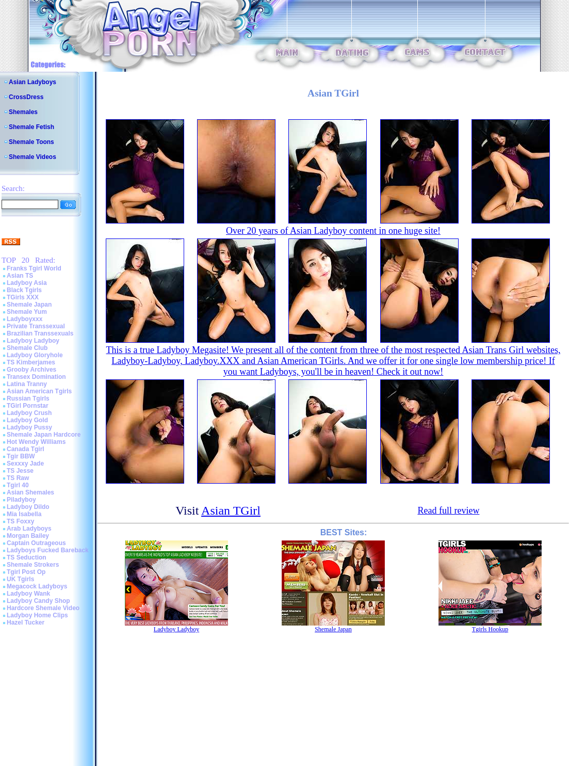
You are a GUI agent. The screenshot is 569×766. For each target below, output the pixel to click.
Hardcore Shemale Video (43, 608)
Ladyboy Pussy (29, 427)
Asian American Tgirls (39, 391)
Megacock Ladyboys (37, 586)
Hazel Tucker (25, 622)
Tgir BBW (21, 456)
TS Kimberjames (31, 362)
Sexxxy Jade (25, 463)
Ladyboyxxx (24, 319)
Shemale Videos (32, 157)
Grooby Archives (31, 369)
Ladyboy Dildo (28, 506)
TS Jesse (20, 470)
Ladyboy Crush (29, 413)
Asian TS (20, 275)
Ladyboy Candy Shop (38, 600)
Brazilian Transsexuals (40, 333)
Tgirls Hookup (490, 629)
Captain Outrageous (36, 543)
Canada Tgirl (25, 449)
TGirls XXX (23, 297)
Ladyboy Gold (27, 420)
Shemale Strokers (33, 564)
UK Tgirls (20, 579)
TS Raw (18, 478)
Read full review (448, 510)
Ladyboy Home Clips (37, 615)
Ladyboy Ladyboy (33, 340)
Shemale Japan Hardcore (43, 434)
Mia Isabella (24, 514)
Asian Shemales (30, 492)
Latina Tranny (27, 384)
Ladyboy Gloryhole (35, 355)
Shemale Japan (29, 304)
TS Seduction (26, 557)
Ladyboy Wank (28, 593)
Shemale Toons (31, 142)
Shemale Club (27, 348)
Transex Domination (36, 376)
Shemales (23, 112)
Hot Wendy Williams (36, 441)
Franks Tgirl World (34, 268)
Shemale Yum (27, 311)
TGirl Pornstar (27, 405)
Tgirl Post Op (26, 572)
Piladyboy (21, 499)
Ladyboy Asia (27, 282)
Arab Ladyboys (29, 528)
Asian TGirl (231, 510)
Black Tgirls (24, 290)
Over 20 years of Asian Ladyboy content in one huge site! (333, 231)
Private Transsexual (36, 326)
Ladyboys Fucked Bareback (48, 550)
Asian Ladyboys (32, 82)
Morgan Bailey (28, 535)
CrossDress (26, 97)
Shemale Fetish (31, 127)
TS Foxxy (20, 521)
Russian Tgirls (28, 398)
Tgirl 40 (18, 485)
